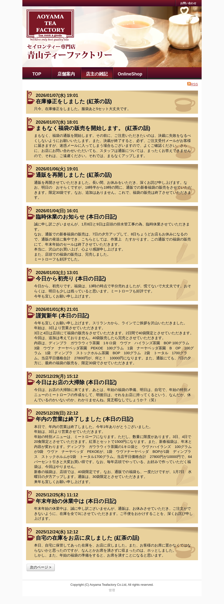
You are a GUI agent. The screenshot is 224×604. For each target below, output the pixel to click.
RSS (192, 84)
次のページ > (40, 567)
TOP (36, 74)
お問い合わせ (188, 3)
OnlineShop (130, 74)
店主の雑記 (97, 74)
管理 (112, 590)
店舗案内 (66, 74)
